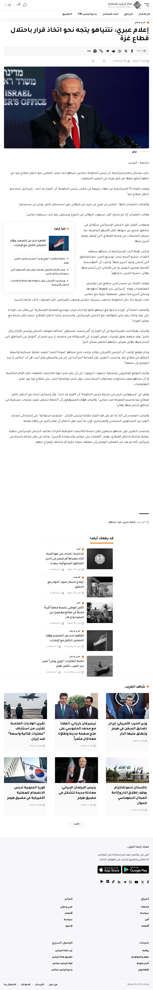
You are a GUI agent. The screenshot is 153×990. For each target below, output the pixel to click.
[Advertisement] (76, 480)
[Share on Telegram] (107, 51)
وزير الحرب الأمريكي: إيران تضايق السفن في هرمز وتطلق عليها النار (128, 729)
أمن (78, 550)
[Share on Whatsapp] (120, 51)
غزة (120, 522)
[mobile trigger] (145, 5)
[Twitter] (142, 882)
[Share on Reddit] (113, 51)
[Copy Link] (101, 51)
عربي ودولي (140, 23)
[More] (89, 51)
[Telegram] (124, 882)
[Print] (95, 51)
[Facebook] (148, 882)
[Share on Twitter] (126, 51)
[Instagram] (129, 882)
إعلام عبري (129, 522)
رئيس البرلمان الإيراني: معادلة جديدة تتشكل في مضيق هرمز (78, 792)
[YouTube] (136, 882)
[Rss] (118, 882)
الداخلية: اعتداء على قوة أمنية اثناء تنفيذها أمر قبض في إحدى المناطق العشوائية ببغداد (65, 559)
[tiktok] (112, 882)
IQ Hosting (143, 984)
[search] (25, 5)
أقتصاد (76, 578)
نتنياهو (113, 522)
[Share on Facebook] (132, 51)
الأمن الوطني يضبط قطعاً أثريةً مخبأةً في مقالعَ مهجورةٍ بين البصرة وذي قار (64, 613)
